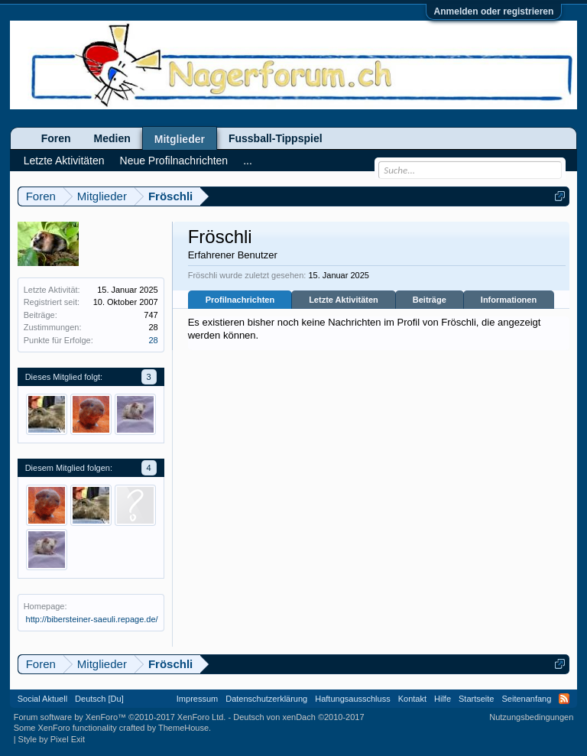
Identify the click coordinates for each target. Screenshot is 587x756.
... (247, 160)
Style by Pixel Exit (51, 739)
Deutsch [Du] (99, 698)
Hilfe (442, 698)
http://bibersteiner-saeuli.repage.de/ (92, 619)
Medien (112, 138)
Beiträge (429, 299)
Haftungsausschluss (352, 698)
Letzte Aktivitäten (343, 299)
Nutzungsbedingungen (531, 717)
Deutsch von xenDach (298, 717)
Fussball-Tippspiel (276, 138)
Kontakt (412, 698)
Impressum (197, 698)
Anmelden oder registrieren (494, 11)
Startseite (476, 698)
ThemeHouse (183, 727)
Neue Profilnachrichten (174, 160)
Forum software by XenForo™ (120, 717)
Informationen (509, 299)
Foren (56, 138)
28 (152, 340)
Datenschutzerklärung (266, 698)
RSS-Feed (564, 698)
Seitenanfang (526, 698)
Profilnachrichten (240, 299)
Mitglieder (179, 139)
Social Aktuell (42, 698)
